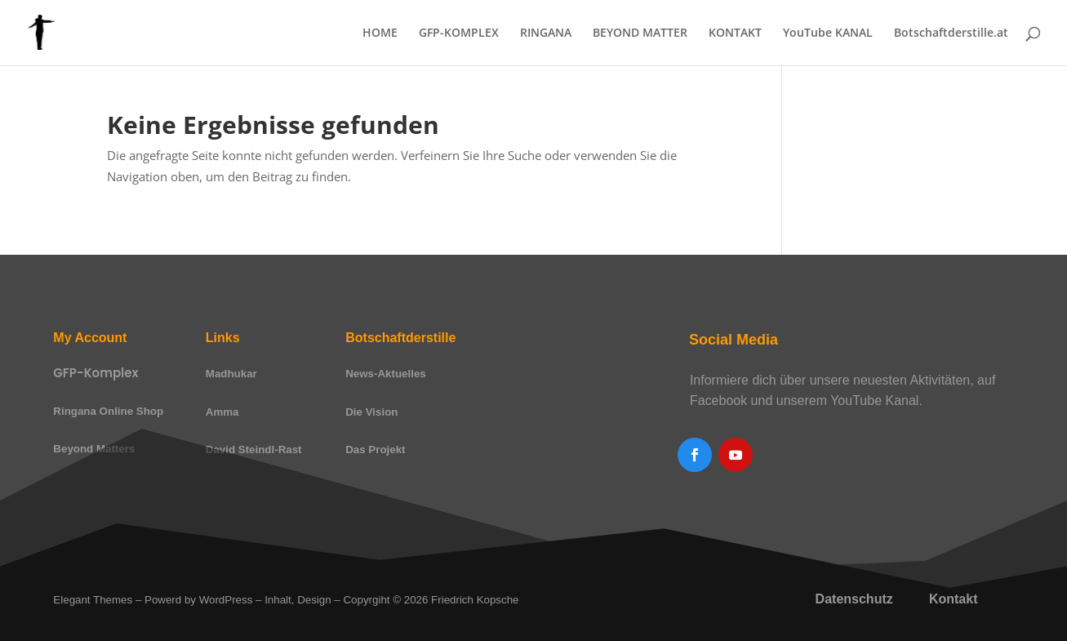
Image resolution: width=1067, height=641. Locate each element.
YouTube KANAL (828, 33)
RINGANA (545, 33)
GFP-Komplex (95, 372)
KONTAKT (735, 33)
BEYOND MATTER (640, 33)
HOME (380, 33)
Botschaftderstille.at (951, 33)
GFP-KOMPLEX (459, 33)
